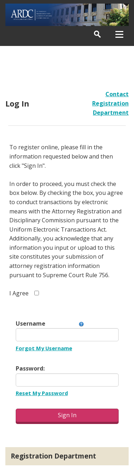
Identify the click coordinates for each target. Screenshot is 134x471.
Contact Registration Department (110, 103)
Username (30, 323)
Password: (30, 368)
